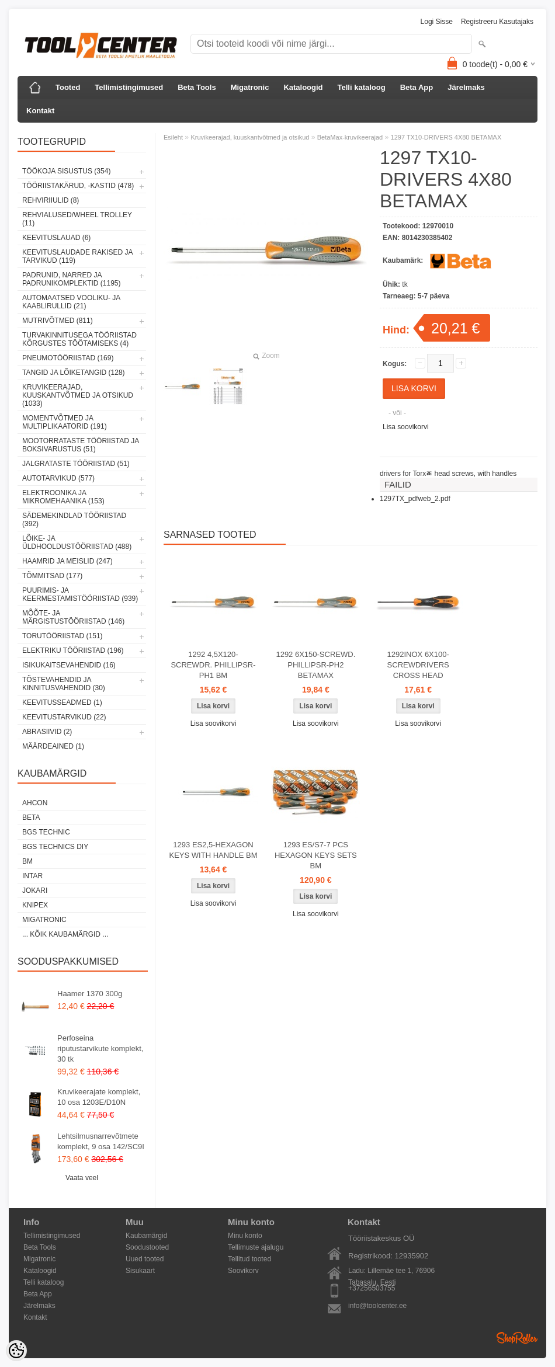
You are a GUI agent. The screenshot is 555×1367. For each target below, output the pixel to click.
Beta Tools (197, 87)
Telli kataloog (362, 87)
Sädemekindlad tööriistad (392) (74, 520)
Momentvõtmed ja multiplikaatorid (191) (64, 422)
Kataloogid (302, 87)
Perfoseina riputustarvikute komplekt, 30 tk (100, 1048)
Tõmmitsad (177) (52, 576)
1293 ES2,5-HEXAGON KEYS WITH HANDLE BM (213, 850)
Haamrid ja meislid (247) (67, 561)
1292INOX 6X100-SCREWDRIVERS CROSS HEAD (418, 665)
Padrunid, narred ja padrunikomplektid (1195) (71, 279)
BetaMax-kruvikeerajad (350, 137)
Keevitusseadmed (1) (62, 702)
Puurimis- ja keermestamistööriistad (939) (80, 594)
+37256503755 (371, 1288)
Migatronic (250, 87)
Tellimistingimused (129, 87)
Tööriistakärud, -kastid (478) (78, 186)
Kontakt (40, 110)
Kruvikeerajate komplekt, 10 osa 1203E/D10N (98, 1097)
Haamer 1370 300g (89, 993)
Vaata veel (81, 1178)
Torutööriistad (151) (62, 636)
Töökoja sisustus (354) (66, 171)
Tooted (68, 87)
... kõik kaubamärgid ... (65, 934)
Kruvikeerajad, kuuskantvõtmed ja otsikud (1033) (77, 395)
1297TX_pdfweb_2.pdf (415, 499)
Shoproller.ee (517, 1338)
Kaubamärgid (146, 1236)
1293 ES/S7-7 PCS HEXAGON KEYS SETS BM (316, 855)
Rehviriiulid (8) (50, 200)
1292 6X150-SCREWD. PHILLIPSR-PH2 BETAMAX (315, 665)
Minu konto (245, 1236)
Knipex (35, 905)
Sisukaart (140, 1271)
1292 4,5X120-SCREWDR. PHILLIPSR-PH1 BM (213, 665)
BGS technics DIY (55, 847)
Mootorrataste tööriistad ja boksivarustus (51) (80, 445)
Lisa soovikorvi (406, 427)
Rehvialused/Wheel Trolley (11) (77, 219)
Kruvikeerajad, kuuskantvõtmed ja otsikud (249, 137)
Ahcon (34, 803)
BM (27, 861)
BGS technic (46, 832)
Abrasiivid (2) (47, 732)
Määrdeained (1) (53, 746)
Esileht (173, 137)
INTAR (32, 876)
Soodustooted (147, 1247)
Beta (31, 817)
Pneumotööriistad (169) (67, 358)
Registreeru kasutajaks (497, 22)
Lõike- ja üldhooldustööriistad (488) (76, 542)
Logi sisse (437, 22)
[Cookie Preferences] (16, 1350)
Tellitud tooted (249, 1259)
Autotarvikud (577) (58, 478)
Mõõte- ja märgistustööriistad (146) (73, 617)
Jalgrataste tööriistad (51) (76, 464)
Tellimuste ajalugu (255, 1247)
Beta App (416, 87)
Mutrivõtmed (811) (57, 320)
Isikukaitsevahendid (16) (69, 665)
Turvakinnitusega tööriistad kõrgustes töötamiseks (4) (79, 339)
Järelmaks (466, 87)
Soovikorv (243, 1271)
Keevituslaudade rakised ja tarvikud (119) (77, 256)
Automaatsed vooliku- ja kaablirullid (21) (71, 302)
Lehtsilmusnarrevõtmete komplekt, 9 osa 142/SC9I (100, 1141)
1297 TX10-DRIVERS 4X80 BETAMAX (446, 137)
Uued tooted (145, 1259)
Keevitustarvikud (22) (64, 717)
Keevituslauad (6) (56, 238)
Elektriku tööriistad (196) (73, 650)
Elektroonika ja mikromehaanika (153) (63, 497)
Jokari (34, 890)
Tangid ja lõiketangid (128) (73, 372)
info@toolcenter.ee (377, 1306)
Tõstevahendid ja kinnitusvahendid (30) (63, 684)
